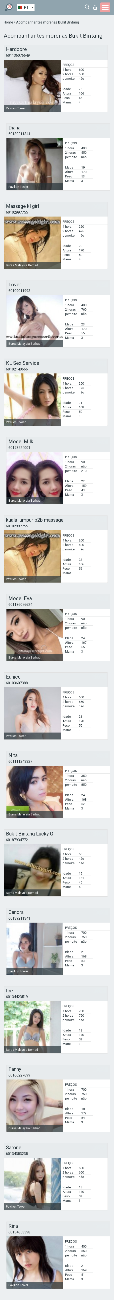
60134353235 (17, 1154)
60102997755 (17, 212)
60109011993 (19, 291)
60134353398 (19, 1232)
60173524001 (19, 447)
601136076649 (18, 55)
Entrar (95, 7)
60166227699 (19, 1075)
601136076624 (20, 604)
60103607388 (17, 683)
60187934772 (17, 840)
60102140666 (17, 369)
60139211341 (19, 134)
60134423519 (17, 997)
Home (9, 22)
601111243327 (20, 761)
